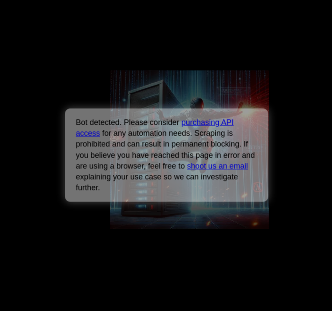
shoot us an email (217, 166)
